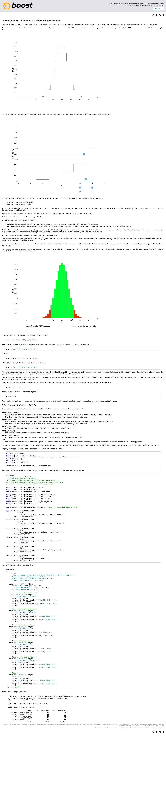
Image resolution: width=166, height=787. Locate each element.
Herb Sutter (132, 5)
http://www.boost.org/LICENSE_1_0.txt (155, 779)
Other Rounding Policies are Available (19, 407)
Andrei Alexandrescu (144, 5)
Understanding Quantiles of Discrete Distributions (31, 20)
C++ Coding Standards (157, 5)
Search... (158, 8)
